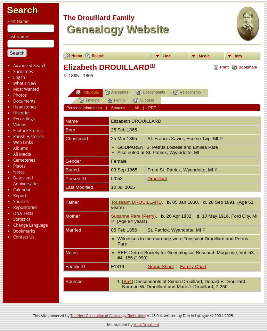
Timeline (89, 100)
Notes (19, 172)
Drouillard (157, 178)
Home (76, 56)
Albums (20, 148)
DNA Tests (23, 213)
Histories (21, 113)
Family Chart (193, 266)
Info (238, 56)
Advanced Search (30, 65)
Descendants (151, 92)
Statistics (21, 219)
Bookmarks (24, 231)
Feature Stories (27, 131)
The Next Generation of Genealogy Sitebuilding (108, 315)
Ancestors (116, 92)
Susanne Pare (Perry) (133, 216)
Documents (24, 101)
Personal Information (84, 108)
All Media (22, 154)
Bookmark (247, 67)
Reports (21, 196)
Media (204, 56)
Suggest (144, 100)
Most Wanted (26, 89)
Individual (87, 92)
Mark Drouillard (146, 324)
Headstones (25, 107)
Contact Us (23, 237)
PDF (152, 108)
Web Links (23, 142)
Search (22, 10)
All (137, 108)
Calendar (22, 190)
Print (224, 67)
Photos (20, 95)
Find (167, 56)
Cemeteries (24, 160)
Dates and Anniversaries (26, 181)
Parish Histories (28, 136)
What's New (24, 83)
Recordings (24, 119)
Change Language (30, 225)
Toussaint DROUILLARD (136, 202)
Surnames (23, 71)
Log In (19, 77)
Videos (19, 125)
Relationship (187, 92)
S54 (127, 281)
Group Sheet (160, 266)
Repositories (25, 207)
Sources (21, 201)
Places (19, 166)
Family (116, 100)
